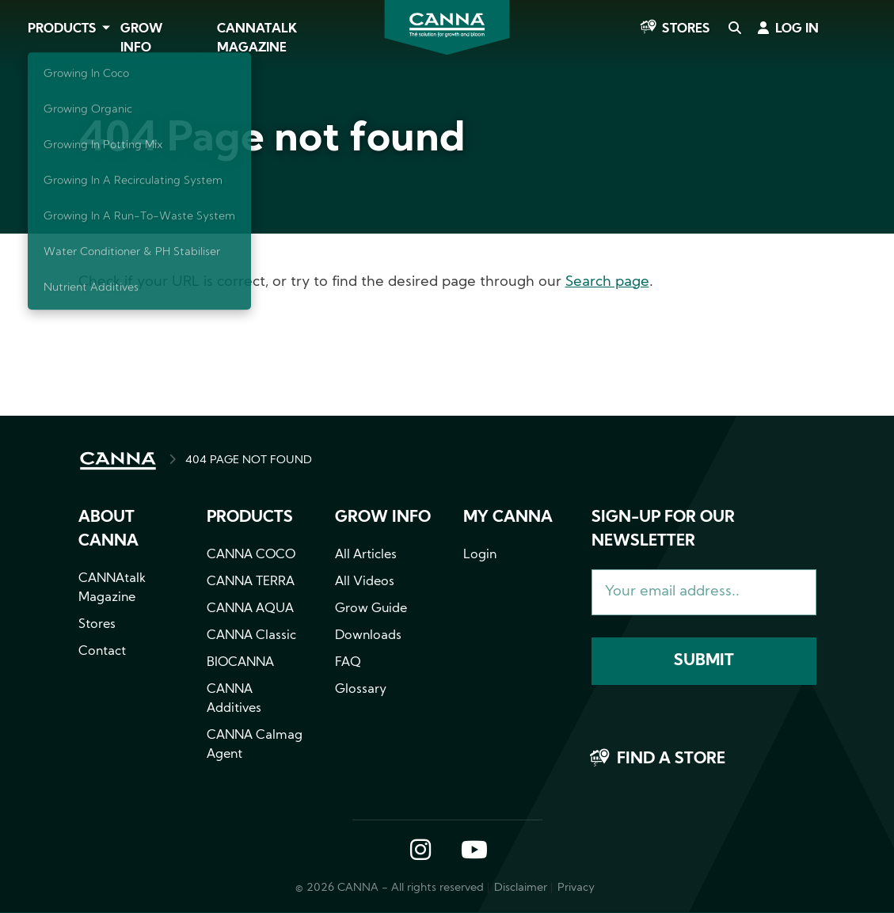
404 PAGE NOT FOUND (248, 460)
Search (734, 29)
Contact (102, 651)
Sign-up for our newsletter (663, 530)
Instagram (420, 851)
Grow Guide (371, 609)
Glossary (360, 689)
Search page (607, 282)
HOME (118, 461)
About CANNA (108, 530)
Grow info (383, 518)
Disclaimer (520, 888)
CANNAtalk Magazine (257, 39)
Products (62, 29)
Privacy (576, 888)
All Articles (366, 555)
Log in (797, 29)
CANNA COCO (251, 555)
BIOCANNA (240, 662)
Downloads (368, 636)
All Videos (364, 582)
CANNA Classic (251, 636)
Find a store (671, 759)
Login (479, 555)
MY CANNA (508, 518)
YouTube (473, 851)
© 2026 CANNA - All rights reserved (389, 888)
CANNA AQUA (250, 609)
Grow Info (141, 39)
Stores (686, 29)
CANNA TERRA (251, 582)
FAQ (348, 662)
